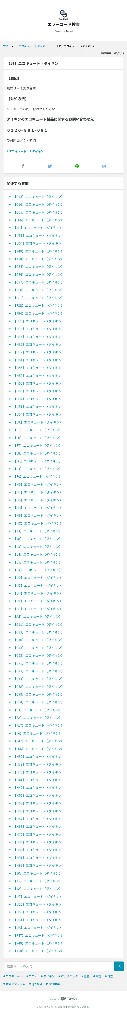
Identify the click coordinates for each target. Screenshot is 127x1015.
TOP (5, 46)
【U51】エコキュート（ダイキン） (39, 235)
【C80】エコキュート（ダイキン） (38, 289)
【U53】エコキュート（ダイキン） (39, 911)
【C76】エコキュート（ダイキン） (38, 274)
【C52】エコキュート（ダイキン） (38, 655)
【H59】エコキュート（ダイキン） (39, 375)
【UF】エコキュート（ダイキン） (38, 600)
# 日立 (109, 976)
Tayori (63, 1006)
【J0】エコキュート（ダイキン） (37, 873)
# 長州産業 (53, 984)
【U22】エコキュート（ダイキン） (39, 904)
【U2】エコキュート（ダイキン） (38, 585)
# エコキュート (16, 151)
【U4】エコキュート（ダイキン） (38, 593)
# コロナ (31, 976)
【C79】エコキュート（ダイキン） (38, 694)
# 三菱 (85, 976)
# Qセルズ (35, 984)
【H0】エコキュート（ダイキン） (38, 484)
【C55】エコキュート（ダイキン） (38, 212)
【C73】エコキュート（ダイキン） (38, 678)
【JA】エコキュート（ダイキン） (37, 888)
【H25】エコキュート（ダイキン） (39, 321)
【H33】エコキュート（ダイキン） (39, 328)
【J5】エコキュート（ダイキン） (37, 880)
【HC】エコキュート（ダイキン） (38, 523)
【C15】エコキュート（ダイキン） (38, 196)
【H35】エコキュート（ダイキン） (39, 344)
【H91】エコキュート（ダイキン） (39, 857)
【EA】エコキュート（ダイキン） (37, 717)
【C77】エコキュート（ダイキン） (38, 282)
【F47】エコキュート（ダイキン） (38, 740)
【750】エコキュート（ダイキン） (38, 258)
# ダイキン (37, 151)
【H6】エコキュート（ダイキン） (38, 499)
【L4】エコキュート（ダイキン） (37, 554)
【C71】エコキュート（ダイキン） (38, 663)
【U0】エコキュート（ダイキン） (38, 577)
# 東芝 (97, 976)
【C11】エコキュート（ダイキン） (38, 624)
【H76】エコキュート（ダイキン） (39, 834)
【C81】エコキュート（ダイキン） (38, 297)
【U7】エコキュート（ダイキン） (38, 896)
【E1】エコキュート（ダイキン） (37, 429)
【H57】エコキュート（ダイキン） (39, 795)
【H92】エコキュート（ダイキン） (39, 398)
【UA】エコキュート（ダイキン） (38, 422)
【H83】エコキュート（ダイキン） (39, 849)
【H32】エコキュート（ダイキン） (39, 756)
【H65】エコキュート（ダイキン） (39, 811)
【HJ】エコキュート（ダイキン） (38, 227)
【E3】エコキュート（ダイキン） (37, 709)
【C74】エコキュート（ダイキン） (38, 266)
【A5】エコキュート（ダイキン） (37, 616)
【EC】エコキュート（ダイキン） (37, 461)
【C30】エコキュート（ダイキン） (38, 639)
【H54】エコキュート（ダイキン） (39, 359)
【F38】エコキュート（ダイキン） (38, 305)
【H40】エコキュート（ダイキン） (39, 772)
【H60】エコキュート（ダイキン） (39, 383)
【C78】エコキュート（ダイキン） (38, 686)
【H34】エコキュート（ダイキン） (39, 336)
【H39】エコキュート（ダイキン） (39, 764)
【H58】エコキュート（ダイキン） (39, 803)
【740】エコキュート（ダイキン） (38, 251)
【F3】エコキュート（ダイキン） (37, 468)
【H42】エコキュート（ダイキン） (39, 787)
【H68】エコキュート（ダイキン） (39, 826)
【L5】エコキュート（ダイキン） (37, 562)
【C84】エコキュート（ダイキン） (38, 701)
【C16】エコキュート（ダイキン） (38, 204)
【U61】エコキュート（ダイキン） (39, 919)
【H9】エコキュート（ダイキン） (38, 515)
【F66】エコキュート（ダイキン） (38, 219)
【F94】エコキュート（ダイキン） (38, 313)
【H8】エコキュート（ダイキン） (38, 507)
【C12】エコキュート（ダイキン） (38, 632)
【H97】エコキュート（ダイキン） (39, 865)
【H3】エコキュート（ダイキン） (38, 492)
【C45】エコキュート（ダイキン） (38, 647)
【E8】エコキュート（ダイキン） (37, 453)
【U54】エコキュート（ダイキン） (39, 243)
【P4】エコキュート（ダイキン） (37, 569)
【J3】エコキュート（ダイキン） (37, 530)
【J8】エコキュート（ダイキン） (37, 538)
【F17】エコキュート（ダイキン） (38, 725)
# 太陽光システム (14, 984)
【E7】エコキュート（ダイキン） (37, 445)
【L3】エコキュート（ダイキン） (37, 546)
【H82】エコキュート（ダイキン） (39, 842)
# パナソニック (68, 976)
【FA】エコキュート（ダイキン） (37, 476)
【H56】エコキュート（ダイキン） (39, 367)
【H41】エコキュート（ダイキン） (39, 779)
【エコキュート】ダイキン (32, 46)
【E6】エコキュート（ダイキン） (37, 437)
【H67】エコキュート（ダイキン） (39, 818)
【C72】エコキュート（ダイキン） (38, 670)
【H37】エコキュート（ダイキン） (39, 352)
